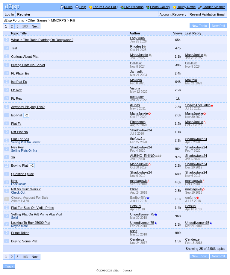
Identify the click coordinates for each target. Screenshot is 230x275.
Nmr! (14, 181)
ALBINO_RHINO (146, 155)
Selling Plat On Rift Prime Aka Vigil (36, 214)
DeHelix (136, 63)
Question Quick (22, 174)
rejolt (133, 231)
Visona (135, 88)
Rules (68, 7)
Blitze (134, 189)
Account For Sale (35, 197)
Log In (9, 14)
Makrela (136, 80)
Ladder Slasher (213, 7)
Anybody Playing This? (28, 107)
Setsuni (135, 206)
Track (9, 266)
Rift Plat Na (19, 132)
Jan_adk (136, 71)
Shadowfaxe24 (141, 130)
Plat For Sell (20, 139)
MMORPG (58, 20)
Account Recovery (173, 14)
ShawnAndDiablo (199, 105)
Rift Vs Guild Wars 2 (26, 189)
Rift (72, 20)
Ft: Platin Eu (20, 73)
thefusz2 (138, 138)
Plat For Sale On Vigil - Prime (32, 207)
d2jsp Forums (14, 20)
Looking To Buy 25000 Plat (30, 222)
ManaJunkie (141, 55)
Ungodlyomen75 (143, 214)
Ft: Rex (16, 90)
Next (35, 26)
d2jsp (12, 6)
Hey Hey (17, 147)
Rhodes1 (138, 46)
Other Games (37, 20)
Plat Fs (16, 123)
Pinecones (137, 122)
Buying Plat (19, 165)
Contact (127, 270)
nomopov (136, 96)
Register (24, 14)
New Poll (218, 26)
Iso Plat (16, 115)
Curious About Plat (24, 56)
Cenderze (137, 239)
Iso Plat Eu (19, 81)
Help (82, 7)
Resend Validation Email (207, 14)
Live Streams (133, 7)
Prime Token (20, 233)
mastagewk (140, 181)
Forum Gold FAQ (105, 7)
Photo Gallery (160, 7)
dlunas (135, 105)
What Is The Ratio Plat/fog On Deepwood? (42, 40)
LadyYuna (137, 38)
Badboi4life (139, 197)
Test (14, 48)
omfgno (192, 197)
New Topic (199, 26)
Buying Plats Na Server (28, 65)
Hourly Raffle (186, 7)
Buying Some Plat (24, 241)
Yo (13, 157)
